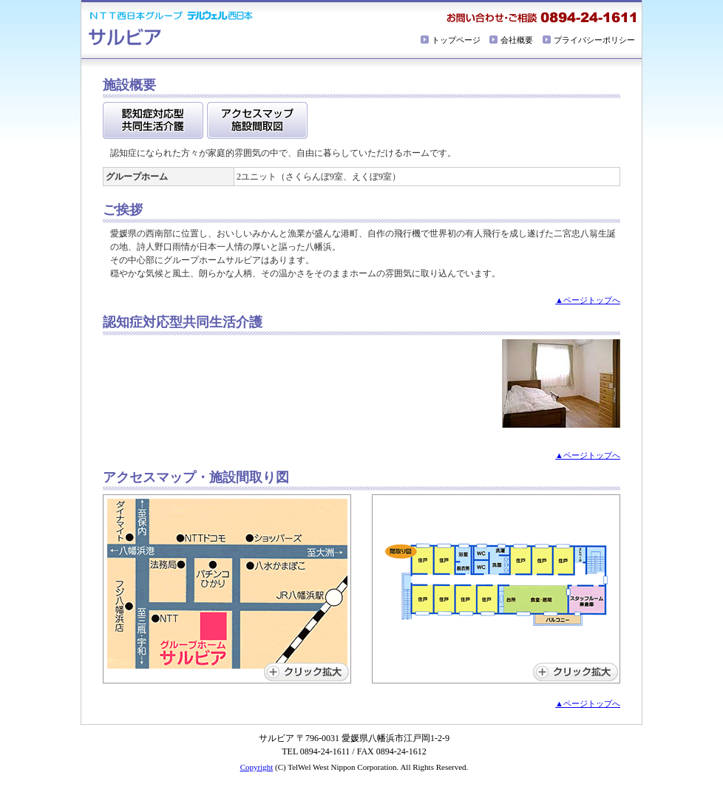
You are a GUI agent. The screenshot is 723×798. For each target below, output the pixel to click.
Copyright (257, 767)
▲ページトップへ (587, 300)
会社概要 (516, 39)
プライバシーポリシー (594, 39)
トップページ (456, 39)
